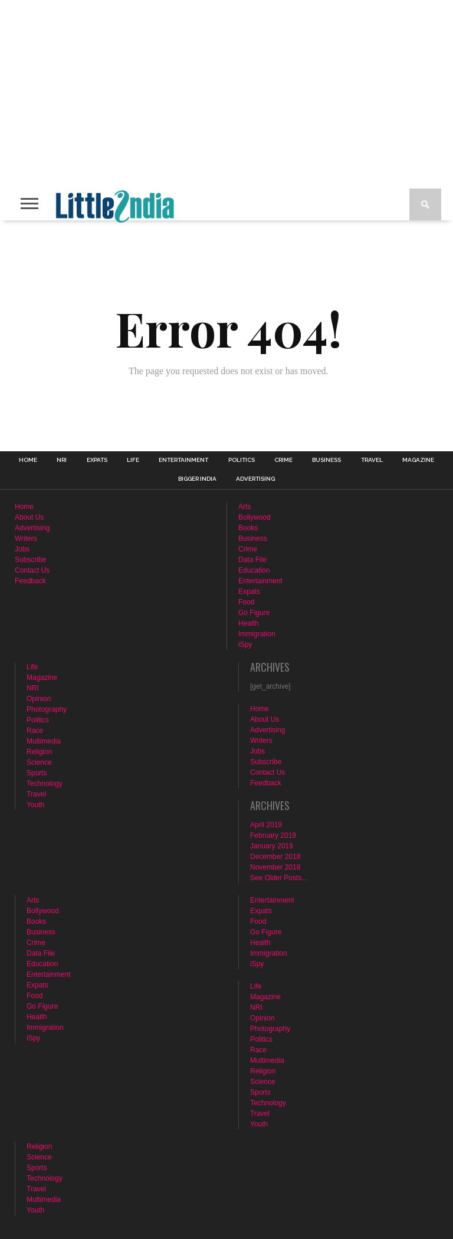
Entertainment (183, 460)
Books (248, 528)
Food (246, 602)
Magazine (418, 460)
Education (254, 570)
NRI (62, 460)
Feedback (30, 581)
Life (133, 460)
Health (248, 623)
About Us (29, 517)
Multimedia (44, 741)
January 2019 (271, 846)
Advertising (255, 479)
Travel (372, 460)
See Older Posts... (278, 878)
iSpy (245, 644)
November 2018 (275, 867)
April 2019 (266, 825)
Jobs (22, 549)
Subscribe (30, 560)
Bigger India (197, 479)
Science (39, 762)
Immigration (256, 634)
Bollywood (254, 517)
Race (35, 730)
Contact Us (32, 570)
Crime (283, 460)
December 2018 (275, 857)
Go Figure (254, 613)
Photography (47, 709)
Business (326, 460)
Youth (35, 805)
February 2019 (273, 835)
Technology (45, 783)
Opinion (39, 699)
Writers (26, 538)
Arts (244, 507)
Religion (39, 752)
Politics (241, 460)
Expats (97, 460)
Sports (37, 773)
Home (28, 460)
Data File (252, 560)
